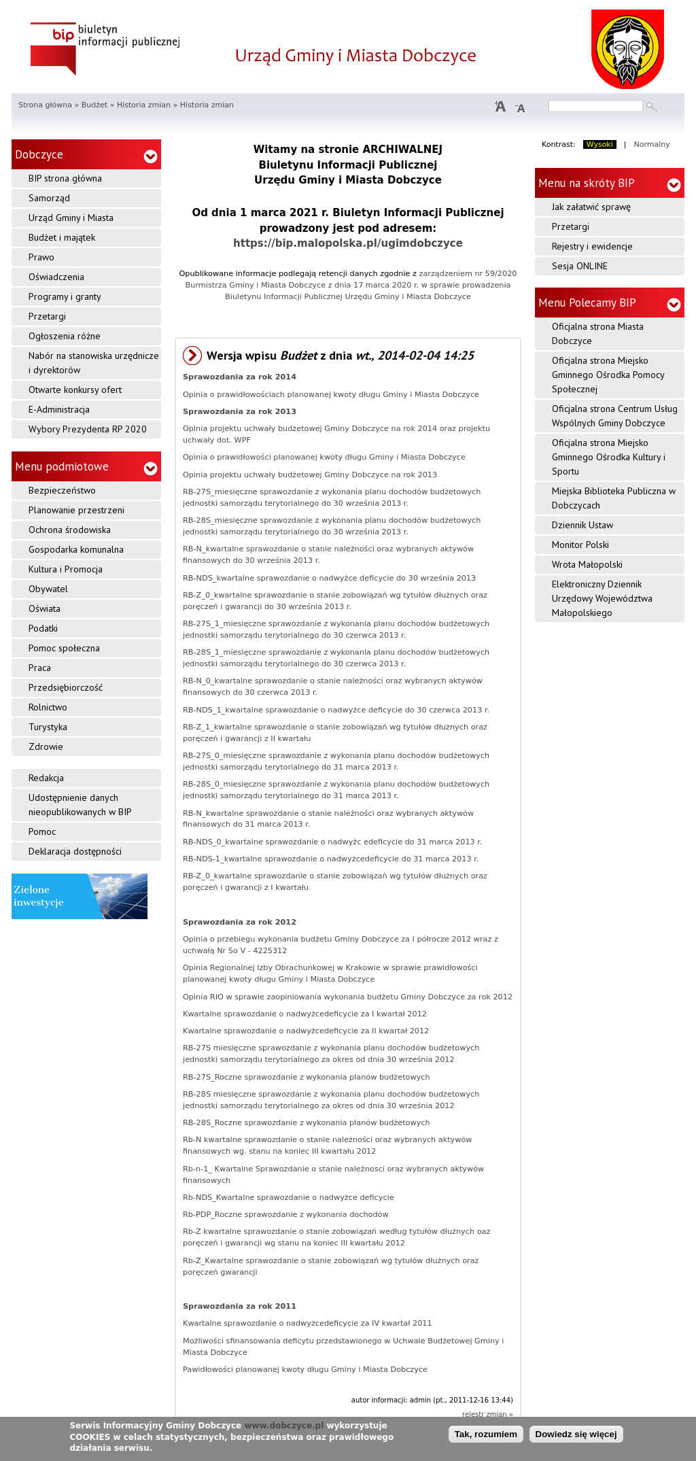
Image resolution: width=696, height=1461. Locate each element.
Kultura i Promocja (66, 569)
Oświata (44, 608)
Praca (40, 667)
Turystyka (48, 727)
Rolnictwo (48, 707)
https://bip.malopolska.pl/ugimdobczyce (348, 243)
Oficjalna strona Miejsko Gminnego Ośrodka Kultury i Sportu (608, 456)
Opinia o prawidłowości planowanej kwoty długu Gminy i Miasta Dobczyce (324, 457)
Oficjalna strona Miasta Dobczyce (598, 333)
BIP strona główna (65, 178)
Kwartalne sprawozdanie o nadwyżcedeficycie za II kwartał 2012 (306, 1031)
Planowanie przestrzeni (76, 510)
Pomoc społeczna (64, 648)
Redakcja (46, 778)
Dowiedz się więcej (576, 1437)
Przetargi (47, 316)
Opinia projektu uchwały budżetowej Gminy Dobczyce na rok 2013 (310, 474)
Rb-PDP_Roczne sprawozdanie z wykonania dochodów (286, 1214)
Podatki (43, 628)
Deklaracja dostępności (75, 851)
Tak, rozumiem (486, 1437)
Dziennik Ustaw (582, 525)
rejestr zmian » (487, 1414)
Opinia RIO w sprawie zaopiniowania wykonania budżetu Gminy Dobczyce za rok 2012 (347, 997)
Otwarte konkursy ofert (75, 389)
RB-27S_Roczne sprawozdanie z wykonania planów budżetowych (306, 1077)
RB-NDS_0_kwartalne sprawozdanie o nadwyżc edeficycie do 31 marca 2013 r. (332, 842)
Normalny (652, 144)
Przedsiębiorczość (66, 687)
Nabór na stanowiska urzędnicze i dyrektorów (94, 362)
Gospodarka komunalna (76, 549)
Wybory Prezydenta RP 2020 (88, 429)
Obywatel (48, 589)
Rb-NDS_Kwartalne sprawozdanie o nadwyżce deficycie (288, 1197)
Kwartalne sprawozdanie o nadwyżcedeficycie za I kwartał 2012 (305, 1014)
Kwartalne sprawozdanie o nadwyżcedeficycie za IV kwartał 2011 (307, 1323)
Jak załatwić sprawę (591, 207)
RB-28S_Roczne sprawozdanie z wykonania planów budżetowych (306, 1122)
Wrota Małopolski (587, 564)
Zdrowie (46, 746)
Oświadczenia (56, 277)
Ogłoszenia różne (65, 336)
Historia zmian (144, 105)
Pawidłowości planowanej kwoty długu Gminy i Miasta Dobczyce (305, 1369)
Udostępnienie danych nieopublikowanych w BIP (80, 804)
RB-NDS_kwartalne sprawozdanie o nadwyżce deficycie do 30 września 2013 (329, 578)
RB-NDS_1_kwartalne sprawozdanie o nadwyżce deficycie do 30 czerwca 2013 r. (336, 710)
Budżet (94, 105)
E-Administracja (59, 409)
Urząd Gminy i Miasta (71, 217)
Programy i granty (65, 296)
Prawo (41, 257)
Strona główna (45, 105)
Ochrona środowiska (70, 529)
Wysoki (600, 144)
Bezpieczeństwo (62, 490)
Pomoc (42, 831)
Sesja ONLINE (580, 266)
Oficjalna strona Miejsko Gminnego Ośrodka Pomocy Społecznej (608, 374)
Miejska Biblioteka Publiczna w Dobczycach (614, 498)
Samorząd (49, 198)
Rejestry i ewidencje (592, 246)
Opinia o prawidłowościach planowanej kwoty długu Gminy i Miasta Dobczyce (331, 394)
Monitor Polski (580, 544)
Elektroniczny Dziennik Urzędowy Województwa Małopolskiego (602, 598)
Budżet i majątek (62, 237)
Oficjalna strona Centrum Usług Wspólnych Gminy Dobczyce (615, 415)
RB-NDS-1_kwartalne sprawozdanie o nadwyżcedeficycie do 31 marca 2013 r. (330, 859)
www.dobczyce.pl (284, 1429)
